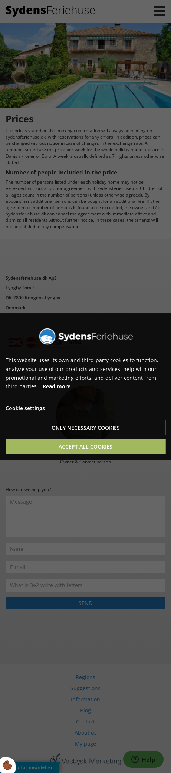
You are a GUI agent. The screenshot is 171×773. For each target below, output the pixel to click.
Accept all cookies (85, 446)
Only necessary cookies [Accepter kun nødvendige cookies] (86, 427)
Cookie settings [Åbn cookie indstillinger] (25, 408)
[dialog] (85, 386)
